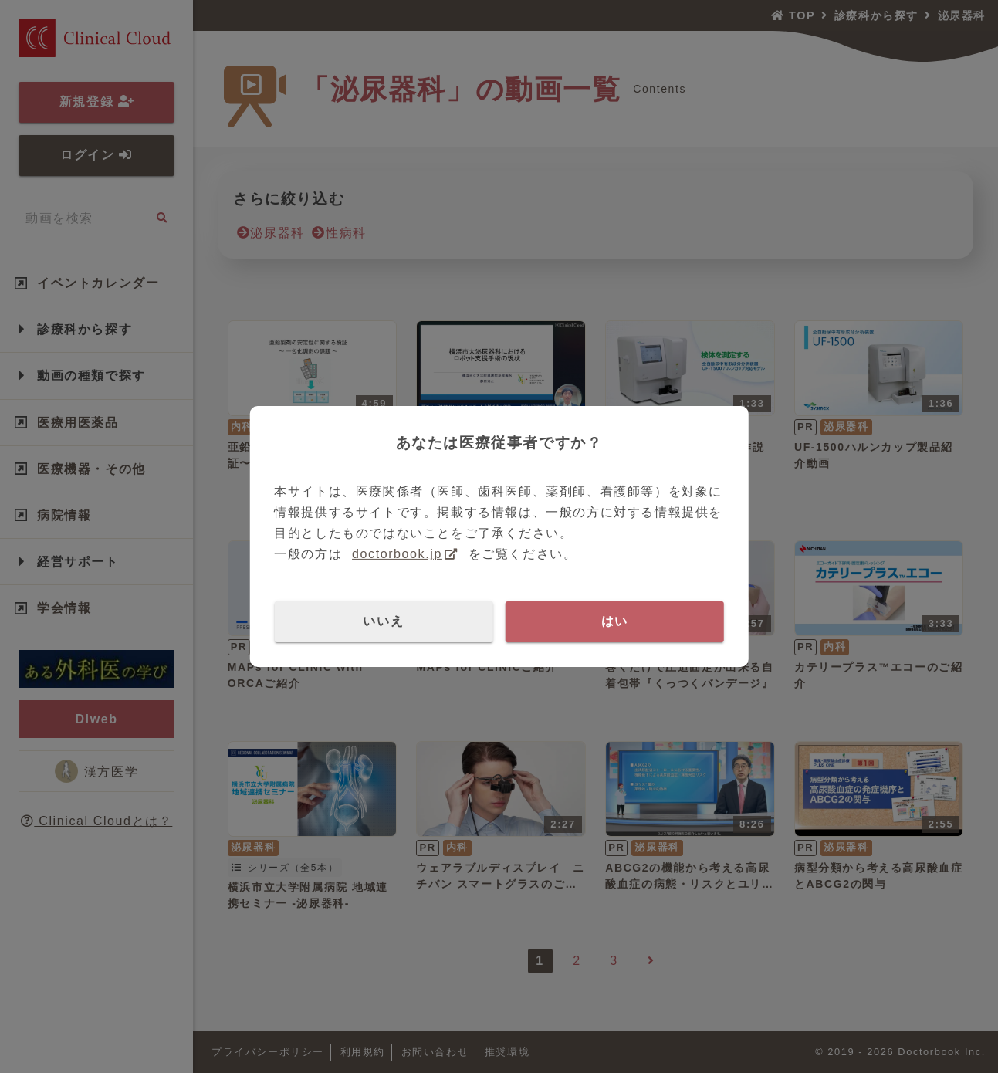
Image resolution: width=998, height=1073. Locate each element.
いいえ (383, 621)
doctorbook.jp (397, 553)
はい (614, 621)
